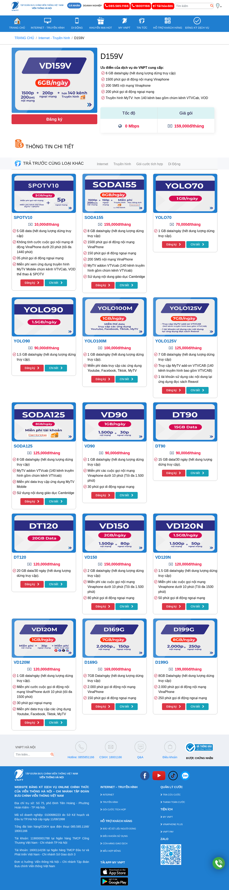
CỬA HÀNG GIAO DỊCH (113, 843)
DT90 (160, 446)
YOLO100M (96, 341)
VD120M (22, 662)
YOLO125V (165, 341)
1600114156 (37, 850)
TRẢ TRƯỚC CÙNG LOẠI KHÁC (49, 163)
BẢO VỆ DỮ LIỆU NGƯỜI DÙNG (118, 828)
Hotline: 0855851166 (81, 757)
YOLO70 (163, 217)
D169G (91, 662)
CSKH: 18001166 (110, 757)
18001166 (141, 6)
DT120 (20, 557)
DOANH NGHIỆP (92, 5)
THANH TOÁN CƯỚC (173, 802)
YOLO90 (22, 341)
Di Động (174, 164)
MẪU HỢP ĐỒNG (110, 851)
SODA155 (94, 217)
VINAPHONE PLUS (172, 824)
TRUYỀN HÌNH (109, 802)
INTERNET (107, 794)
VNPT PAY (167, 831)
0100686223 (53, 814)
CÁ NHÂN (74, 5)
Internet (102, 164)
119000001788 (40, 838)
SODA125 (23, 446)
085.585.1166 (117, 6)
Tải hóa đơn (163, 6)
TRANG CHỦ (24, 38)
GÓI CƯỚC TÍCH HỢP (113, 809)
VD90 (90, 446)
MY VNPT (167, 817)
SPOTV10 (23, 217)
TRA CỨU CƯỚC (171, 794)
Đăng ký (54, 119)
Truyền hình (122, 164)
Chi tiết (56, 282)
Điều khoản (170, 757)
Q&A (140, 757)
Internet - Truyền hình (54, 38)
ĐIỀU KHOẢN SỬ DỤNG (114, 836)
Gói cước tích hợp (149, 164)
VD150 (91, 557)
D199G (161, 662)
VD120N (163, 557)
